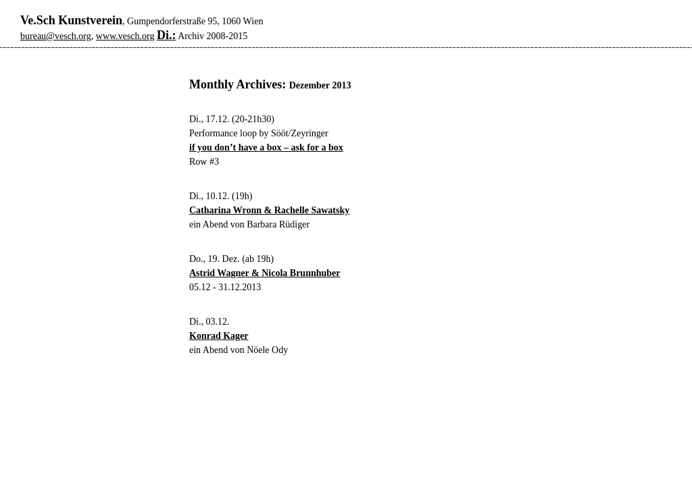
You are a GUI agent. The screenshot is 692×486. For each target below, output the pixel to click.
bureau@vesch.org (55, 36)
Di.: (166, 35)
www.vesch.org (125, 36)
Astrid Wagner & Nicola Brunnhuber (265, 273)
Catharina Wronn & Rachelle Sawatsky (269, 210)
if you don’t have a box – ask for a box (266, 147)
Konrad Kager (219, 336)
